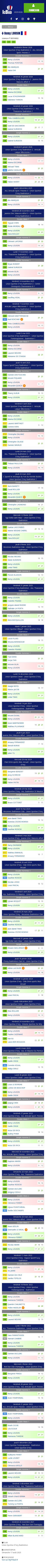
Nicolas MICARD (14, 556)
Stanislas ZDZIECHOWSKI (18, 822)
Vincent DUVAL (14, 715)
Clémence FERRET (15, 1203)
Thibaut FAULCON (15, 463)
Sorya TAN (12, 660)
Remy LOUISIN (14, 59)
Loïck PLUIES (13, 638)
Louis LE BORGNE (15, 1084)
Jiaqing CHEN (13, 1103)
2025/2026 (18, 12)
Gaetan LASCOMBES (16, 527)
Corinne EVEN (13, 427)
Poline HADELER (14, 1307)
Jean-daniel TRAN (15, 818)
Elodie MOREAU (14, 226)
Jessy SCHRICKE (14, 775)
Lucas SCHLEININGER (16, 96)
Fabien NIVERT (14, 182)
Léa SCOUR (12, 1428)
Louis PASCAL (13, 885)
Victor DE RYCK (14, 1130)
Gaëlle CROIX (13, 1061)
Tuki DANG (12, 657)
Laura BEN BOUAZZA (16, 1042)
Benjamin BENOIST (15, 771)
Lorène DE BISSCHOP (16, 1088)
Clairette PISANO (14, 601)
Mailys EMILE (13, 1068)
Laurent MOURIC (14, 353)
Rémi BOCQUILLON (16, 620)
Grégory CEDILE (14, 1192)
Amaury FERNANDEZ (16, 742)
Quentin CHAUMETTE (16, 1304)
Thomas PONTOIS (15, 63)
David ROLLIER (14, 489)
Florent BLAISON (14, 575)
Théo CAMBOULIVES (16, 118)
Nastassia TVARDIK (15, 1300)
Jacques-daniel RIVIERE (17, 605)
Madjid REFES (13, 686)
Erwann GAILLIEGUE (16, 948)
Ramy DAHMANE (14, 845)
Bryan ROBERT (14, 264)
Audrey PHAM (13, 1134)
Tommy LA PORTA (15, 1504)
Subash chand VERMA (16, 1496)
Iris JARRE (11, 1271)
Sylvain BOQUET (14, 901)
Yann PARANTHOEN (16, 1335)
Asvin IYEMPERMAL (15, 1398)
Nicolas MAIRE (13, 1245)
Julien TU (11, 753)
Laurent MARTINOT (16, 423)
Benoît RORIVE (14, 745)
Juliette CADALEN (15, 170)
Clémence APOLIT (15, 1465)
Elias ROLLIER (13, 1011)
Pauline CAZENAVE (15, 1034)
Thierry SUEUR (13, 393)
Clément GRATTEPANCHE (18, 316)
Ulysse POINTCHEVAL (16, 1207)
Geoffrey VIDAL (14, 297)
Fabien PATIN (13, 782)
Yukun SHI (12, 70)
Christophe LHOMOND (17, 504)
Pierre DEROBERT (15, 1515)
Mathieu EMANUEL (15, 852)
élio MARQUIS (13, 67)
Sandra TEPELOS (14, 1278)
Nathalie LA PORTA (15, 608)
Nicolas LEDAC (14, 882)
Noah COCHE (13, 1425)
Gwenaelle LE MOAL (16, 1229)
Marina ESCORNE (15, 92)
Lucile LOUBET (14, 1458)
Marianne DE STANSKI (17, 356)
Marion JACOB (13, 689)
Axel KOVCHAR (14, 319)
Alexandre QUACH (15, 385)
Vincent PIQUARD (15, 378)
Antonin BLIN (13, 271)
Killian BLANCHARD (15, 1535)
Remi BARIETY (13, 486)
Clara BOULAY (13, 234)
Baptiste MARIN (14, 1161)
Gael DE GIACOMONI (16, 126)
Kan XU (10, 1038)
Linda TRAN (12, 567)
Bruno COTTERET (15, 802)
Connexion (34, 8)
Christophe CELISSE (15, 442)
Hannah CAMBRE (14, 1338)
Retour (10, 27)
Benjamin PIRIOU (15, 1373)
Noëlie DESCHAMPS (16, 1210)
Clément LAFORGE (15, 241)
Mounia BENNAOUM (16, 642)
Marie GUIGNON (14, 560)
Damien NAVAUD (15, 445)
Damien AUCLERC (15, 1189)
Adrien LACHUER (14, 968)
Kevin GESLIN (13, 1226)
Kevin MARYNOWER (16, 723)
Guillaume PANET (15, 1454)
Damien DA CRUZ (15, 1275)
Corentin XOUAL (14, 1065)
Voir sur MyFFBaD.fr (10, 1560)
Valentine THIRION (15, 100)
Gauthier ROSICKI (15, 829)
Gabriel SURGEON (15, 129)
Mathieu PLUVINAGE (16, 726)
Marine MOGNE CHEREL (17, 530)
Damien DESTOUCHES (17, 375)
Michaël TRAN (13, 166)
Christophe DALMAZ (16, 434)
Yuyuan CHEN (13, 223)
